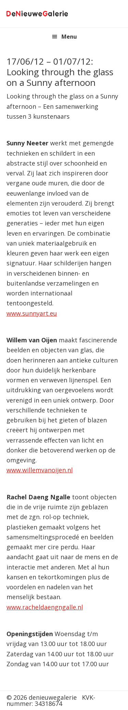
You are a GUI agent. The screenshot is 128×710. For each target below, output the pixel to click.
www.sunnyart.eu (31, 313)
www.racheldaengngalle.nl (44, 607)
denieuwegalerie (37, 13)
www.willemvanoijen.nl (39, 470)
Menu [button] (69, 36)
